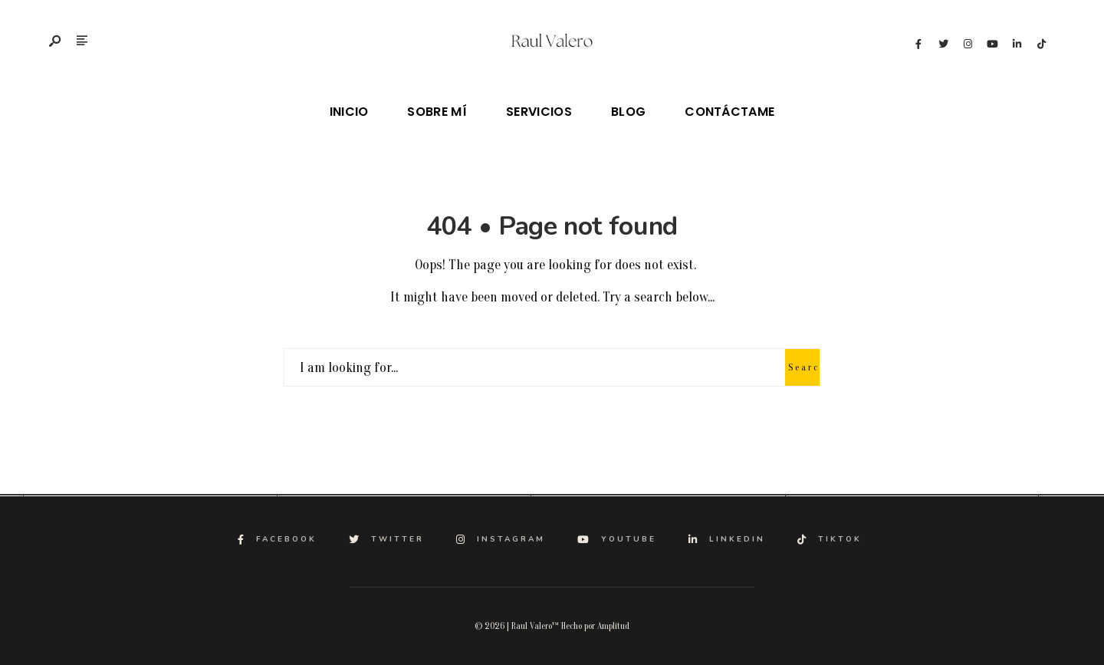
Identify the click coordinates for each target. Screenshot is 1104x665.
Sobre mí (437, 111)
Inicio (349, 111)
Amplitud (613, 626)
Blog (628, 111)
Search (804, 367)
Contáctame (729, 111)
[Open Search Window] (56, 42)
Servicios (539, 111)
